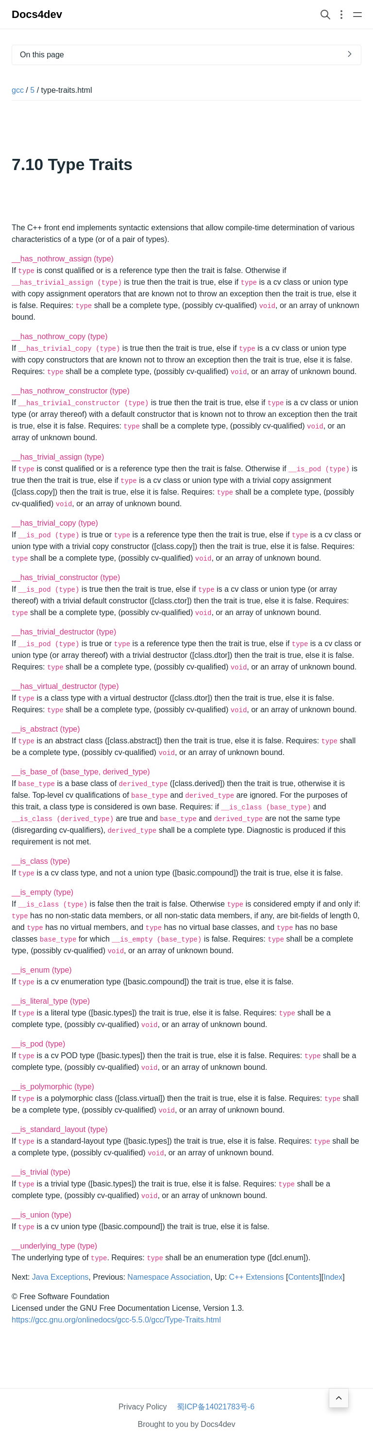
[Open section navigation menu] (341, 14)
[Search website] (325, 14)
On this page (42, 55)
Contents (303, 1277)
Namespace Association (168, 1277)
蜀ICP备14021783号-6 (215, 1407)
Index (332, 1277)
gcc (18, 90)
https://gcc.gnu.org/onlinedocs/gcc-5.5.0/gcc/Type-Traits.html (116, 1320)
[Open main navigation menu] (357, 14)
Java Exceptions (60, 1277)
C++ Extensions (256, 1277)
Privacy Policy (143, 1407)
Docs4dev (37, 14)
